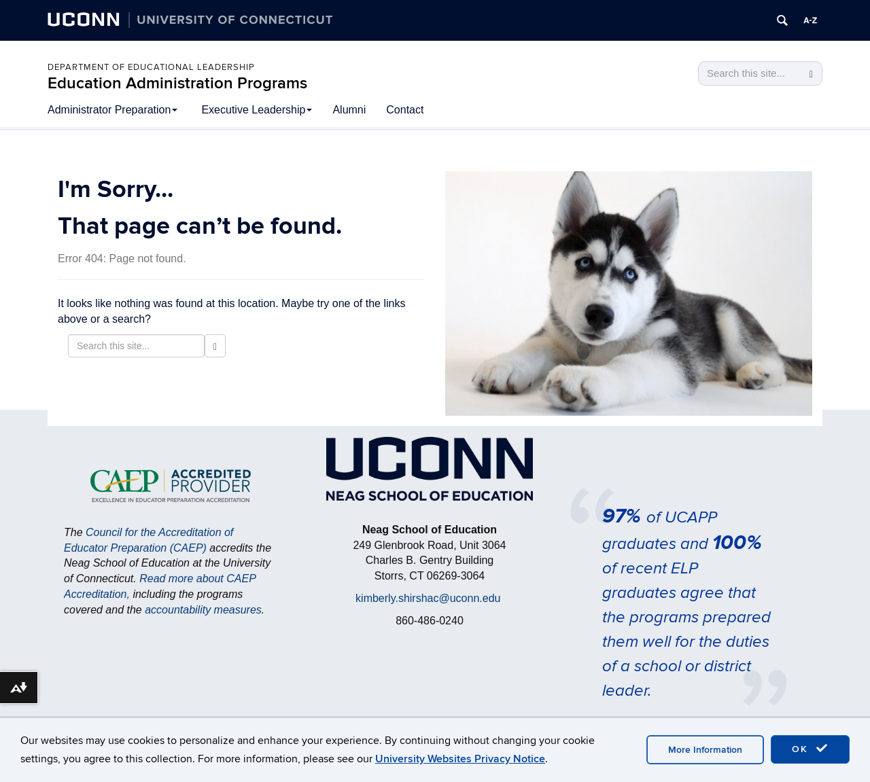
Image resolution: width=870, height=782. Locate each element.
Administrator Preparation (112, 109)
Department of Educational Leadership (151, 67)
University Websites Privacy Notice (460, 759)
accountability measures (203, 610)
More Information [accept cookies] (705, 750)
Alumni (349, 109)
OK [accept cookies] (810, 749)
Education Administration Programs (177, 83)
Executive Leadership (256, 109)
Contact (404, 109)
